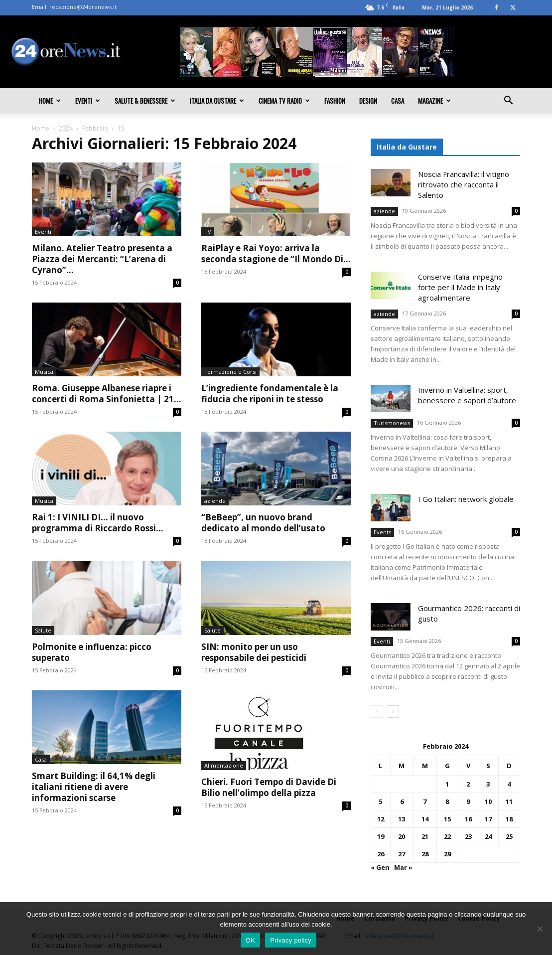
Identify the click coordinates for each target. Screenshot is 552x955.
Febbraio (95, 128)
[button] (508, 101)
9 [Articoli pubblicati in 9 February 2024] (468, 801)
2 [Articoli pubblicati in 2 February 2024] (468, 784)
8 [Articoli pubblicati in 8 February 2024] (447, 801)
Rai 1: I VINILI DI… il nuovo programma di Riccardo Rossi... (97, 522)
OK (250, 940)
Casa (397, 101)
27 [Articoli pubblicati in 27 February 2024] (401, 853)
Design (368, 101)
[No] (540, 929)
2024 (66, 128)
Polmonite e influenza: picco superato (91, 652)
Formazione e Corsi (230, 371)
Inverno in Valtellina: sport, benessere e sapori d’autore (467, 395)
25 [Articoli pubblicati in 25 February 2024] (509, 836)
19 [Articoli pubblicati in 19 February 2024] (380, 836)
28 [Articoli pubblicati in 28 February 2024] (424, 853)
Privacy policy (290, 940)
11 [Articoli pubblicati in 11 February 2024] (509, 801)
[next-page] (393, 711)
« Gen (380, 867)
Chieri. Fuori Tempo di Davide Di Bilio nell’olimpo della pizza (268, 787)
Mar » (403, 867)
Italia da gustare (217, 101)
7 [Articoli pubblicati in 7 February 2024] (424, 801)
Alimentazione (223, 765)
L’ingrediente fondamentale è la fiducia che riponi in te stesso (269, 393)
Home (50, 101)
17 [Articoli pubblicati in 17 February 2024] (488, 818)
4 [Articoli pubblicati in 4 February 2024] (509, 784)
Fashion (334, 101)
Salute (43, 630)
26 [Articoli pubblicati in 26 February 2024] (380, 853)
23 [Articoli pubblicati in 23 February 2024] (468, 836)
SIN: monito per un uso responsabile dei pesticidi (253, 652)
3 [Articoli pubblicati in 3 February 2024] (488, 784)
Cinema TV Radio (284, 101)
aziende (215, 500)
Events (382, 532)
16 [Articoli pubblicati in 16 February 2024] (468, 818)
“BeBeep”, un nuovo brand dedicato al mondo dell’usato (263, 522)
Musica (44, 371)
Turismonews (392, 423)
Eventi (87, 101)
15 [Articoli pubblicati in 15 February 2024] (447, 818)
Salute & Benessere (145, 101)
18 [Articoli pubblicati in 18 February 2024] (509, 818)
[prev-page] (377, 711)
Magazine (434, 101)
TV (207, 231)
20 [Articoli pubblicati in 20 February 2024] (401, 836)
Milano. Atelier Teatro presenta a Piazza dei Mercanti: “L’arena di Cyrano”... (102, 259)
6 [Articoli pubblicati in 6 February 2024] (402, 801)
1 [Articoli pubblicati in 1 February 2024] (447, 784)
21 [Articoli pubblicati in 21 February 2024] (424, 836)
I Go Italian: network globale (466, 499)
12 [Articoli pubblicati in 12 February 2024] (380, 818)
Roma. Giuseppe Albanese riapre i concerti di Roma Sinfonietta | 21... (106, 393)
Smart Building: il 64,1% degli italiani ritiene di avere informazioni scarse (93, 786)
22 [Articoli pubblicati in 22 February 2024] (447, 836)
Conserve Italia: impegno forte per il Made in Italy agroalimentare (460, 287)
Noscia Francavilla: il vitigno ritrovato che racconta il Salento (463, 184)
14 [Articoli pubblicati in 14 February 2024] (424, 818)
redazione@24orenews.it (83, 6)
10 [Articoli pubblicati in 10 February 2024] (488, 801)
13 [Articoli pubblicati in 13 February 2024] (401, 818)
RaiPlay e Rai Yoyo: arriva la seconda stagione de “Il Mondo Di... (276, 253)
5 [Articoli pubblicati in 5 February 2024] (380, 801)
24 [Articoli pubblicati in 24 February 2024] (488, 836)
